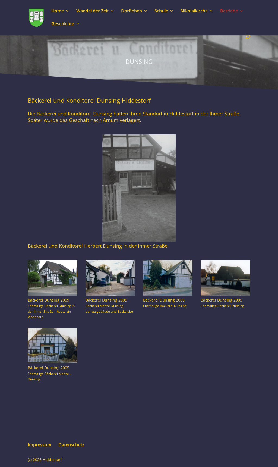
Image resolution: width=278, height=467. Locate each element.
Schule (161, 11)
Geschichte (62, 24)
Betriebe (229, 11)
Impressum (39, 445)
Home (57, 11)
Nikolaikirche (194, 11)
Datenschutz (71, 445)
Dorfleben (131, 11)
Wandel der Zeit (92, 11)
